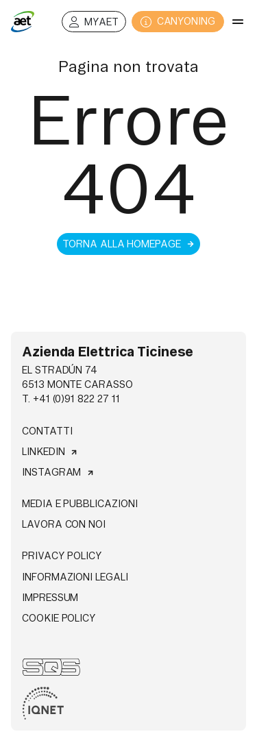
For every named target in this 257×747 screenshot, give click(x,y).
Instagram (58, 472)
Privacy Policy (62, 555)
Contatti (47, 431)
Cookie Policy (59, 618)
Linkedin (50, 451)
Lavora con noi (64, 524)
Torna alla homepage (128, 244)
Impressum (50, 597)
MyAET (94, 22)
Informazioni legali (75, 577)
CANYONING (177, 21)
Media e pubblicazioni (80, 503)
